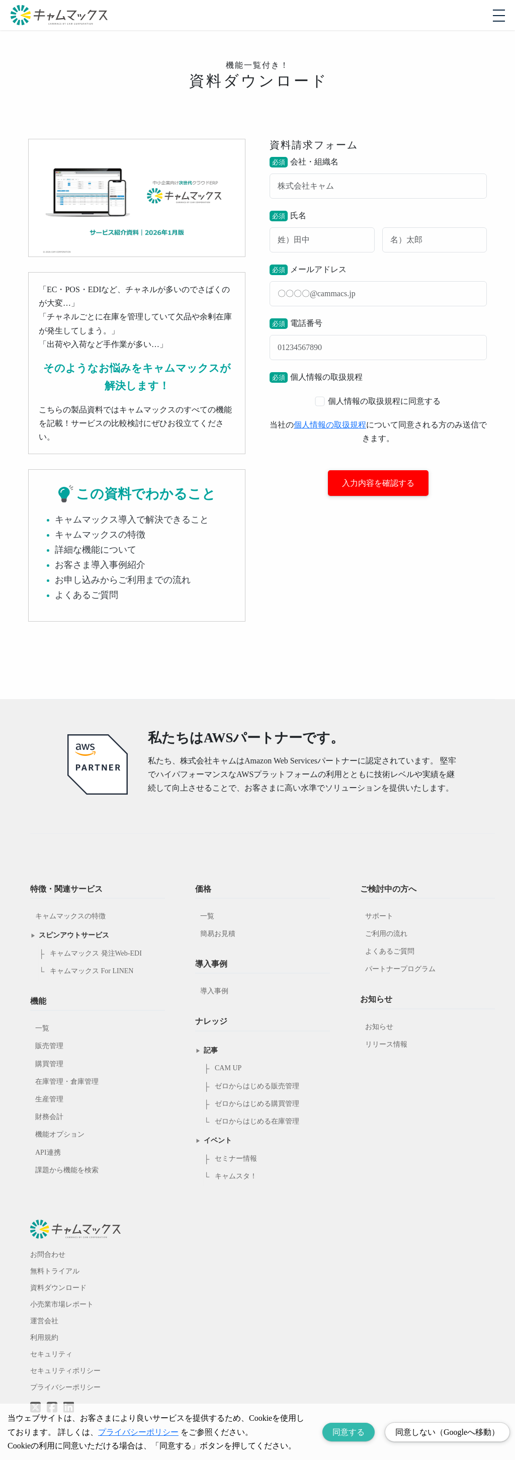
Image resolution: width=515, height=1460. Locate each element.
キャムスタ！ (236, 1176)
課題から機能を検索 (67, 1170)
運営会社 (44, 1321)
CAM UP (228, 1068)
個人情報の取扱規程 (330, 424)
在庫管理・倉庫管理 (67, 1081)
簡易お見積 (217, 933)
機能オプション (59, 1134)
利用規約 (44, 1337)
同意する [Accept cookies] (348, 1432)
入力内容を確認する (378, 483)
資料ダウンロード (58, 1288)
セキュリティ (51, 1354)
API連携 (48, 1152)
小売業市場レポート (62, 1304)
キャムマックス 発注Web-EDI (96, 953)
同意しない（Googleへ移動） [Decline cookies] (447, 1432)
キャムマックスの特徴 (70, 916)
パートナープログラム (400, 969)
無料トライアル (54, 1271)
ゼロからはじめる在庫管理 (257, 1121)
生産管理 (49, 1099)
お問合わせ (47, 1254)
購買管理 (49, 1064)
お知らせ (379, 1026)
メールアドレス (378, 285)
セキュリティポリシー (65, 1371)
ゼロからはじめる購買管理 (257, 1103)
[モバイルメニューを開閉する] (499, 16)
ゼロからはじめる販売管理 (257, 1086)
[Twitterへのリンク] (35, 1400)
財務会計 (49, 1117)
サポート (379, 916)
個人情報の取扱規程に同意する (378, 401)
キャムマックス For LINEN (91, 971)
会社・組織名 (378, 178)
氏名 (378, 231)
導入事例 (214, 991)
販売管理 (49, 1046)
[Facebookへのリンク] (52, 1400)
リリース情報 (386, 1044)
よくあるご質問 (389, 951)
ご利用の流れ (386, 933)
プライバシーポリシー (65, 1387)
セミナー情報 (236, 1158)
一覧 (42, 1028)
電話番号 (378, 339)
